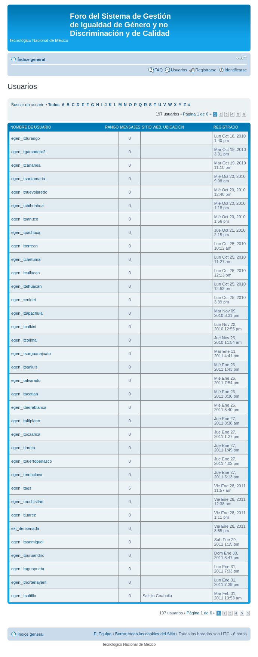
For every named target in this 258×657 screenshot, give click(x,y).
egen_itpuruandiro (27, 555)
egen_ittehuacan (26, 286)
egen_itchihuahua (27, 205)
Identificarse (236, 70)
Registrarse (205, 70)
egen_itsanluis (24, 367)
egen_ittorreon (24, 246)
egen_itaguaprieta (27, 569)
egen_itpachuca (25, 232)
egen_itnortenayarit (28, 582)
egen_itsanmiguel (27, 542)
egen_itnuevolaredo (29, 192)
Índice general (31, 59)
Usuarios (179, 70)
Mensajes (130, 127)
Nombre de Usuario (30, 127)
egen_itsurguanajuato (31, 353)
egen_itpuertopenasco (31, 461)
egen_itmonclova (26, 474)
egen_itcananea (25, 165)
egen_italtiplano (25, 421)
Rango (112, 127)
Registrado (226, 127)
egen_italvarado (25, 380)
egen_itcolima (24, 340)
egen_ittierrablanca (28, 407)
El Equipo (102, 634)
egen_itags (21, 488)
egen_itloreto (23, 447)
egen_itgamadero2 (28, 151)
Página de (195, 114)
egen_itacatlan (24, 394)
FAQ (158, 70)
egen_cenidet (23, 299)
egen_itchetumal (26, 259)
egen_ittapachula (27, 313)
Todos (54, 105)
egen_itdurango (25, 138)
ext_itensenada (25, 528)
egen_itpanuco (24, 219)
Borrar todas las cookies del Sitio (145, 634)
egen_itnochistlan (27, 501)
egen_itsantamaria (28, 178)
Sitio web (151, 127)
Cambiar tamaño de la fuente (241, 58)
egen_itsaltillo (23, 595)
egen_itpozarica (25, 434)
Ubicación (173, 127)
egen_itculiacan (25, 273)
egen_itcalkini (23, 326)
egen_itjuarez (23, 515)
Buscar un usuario (27, 104)
